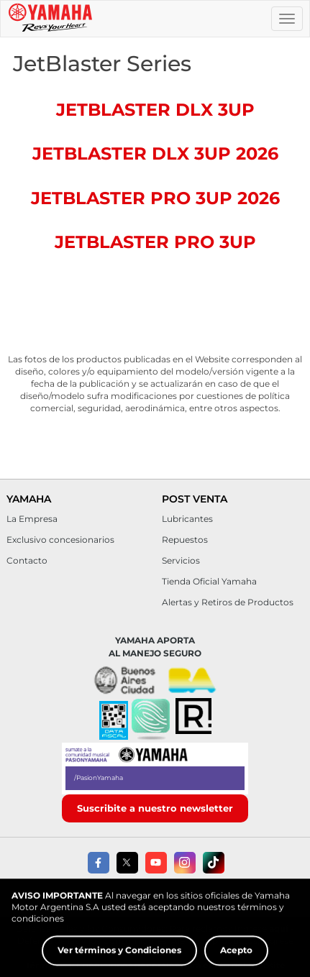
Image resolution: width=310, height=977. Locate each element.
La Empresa (32, 518)
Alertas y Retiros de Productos (227, 602)
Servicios (181, 560)
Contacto (26, 560)
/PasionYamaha (98, 777)
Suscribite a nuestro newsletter (155, 808)
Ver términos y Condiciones (119, 960)
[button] (151, 720)
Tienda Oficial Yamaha (209, 581)
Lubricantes (187, 518)
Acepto (236, 960)
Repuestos (185, 539)
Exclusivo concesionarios (60, 539)
